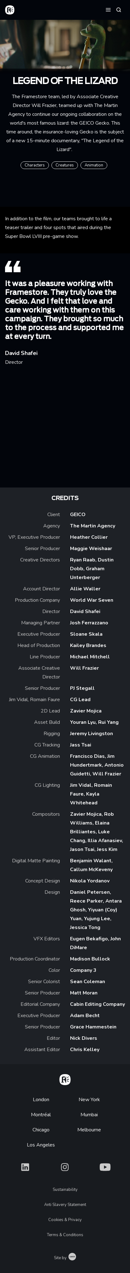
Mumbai (89, 1114)
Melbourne (89, 1129)
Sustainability (65, 1189)
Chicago (41, 1129)
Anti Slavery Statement (65, 1205)
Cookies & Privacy (65, 1220)
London (41, 1099)
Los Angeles (41, 1144)
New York (89, 1099)
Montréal (41, 1114)
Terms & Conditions (65, 1235)
